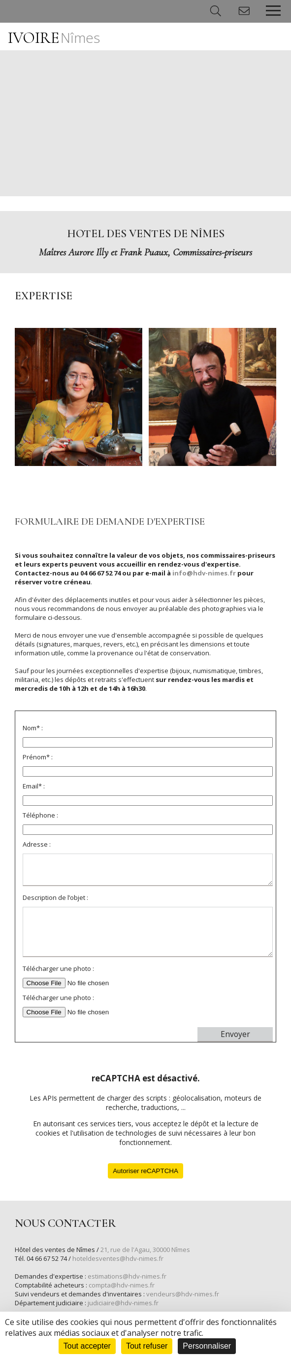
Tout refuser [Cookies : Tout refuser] (146, 1346)
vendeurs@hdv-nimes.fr (182, 1293)
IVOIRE (54, 37)
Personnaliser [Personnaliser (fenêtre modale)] (207, 1346)
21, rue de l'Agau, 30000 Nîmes (145, 1249)
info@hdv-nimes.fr (204, 573)
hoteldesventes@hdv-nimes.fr (117, 1258)
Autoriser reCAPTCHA (145, 1171)
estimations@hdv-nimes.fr (127, 1276)
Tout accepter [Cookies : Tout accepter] (87, 1346)
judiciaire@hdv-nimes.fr (123, 1302)
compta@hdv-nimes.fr (122, 1285)
